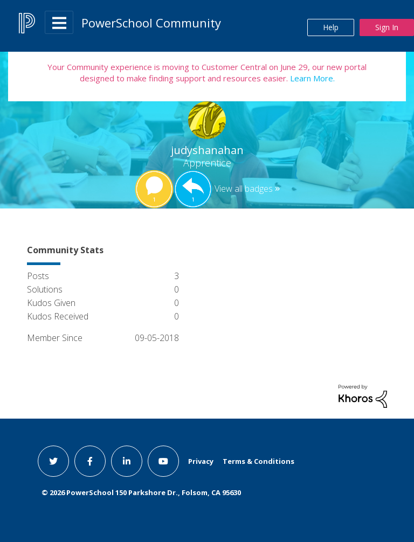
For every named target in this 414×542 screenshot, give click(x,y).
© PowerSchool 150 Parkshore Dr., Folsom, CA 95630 (141, 492)
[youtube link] (163, 461)
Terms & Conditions (258, 461)
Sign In (386, 27)
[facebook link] (90, 461)
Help (331, 27)
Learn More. (311, 78)
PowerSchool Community (151, 23)
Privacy (200, 461)
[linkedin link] (126, 461)
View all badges (244, 188)
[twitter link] (53, 461)
